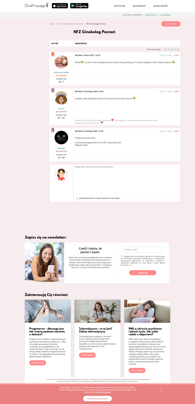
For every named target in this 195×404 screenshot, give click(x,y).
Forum (52, 23)
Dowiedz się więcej (103, 392)
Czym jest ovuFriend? (132, 15)
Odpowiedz (171, 23)
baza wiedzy (139, 5)
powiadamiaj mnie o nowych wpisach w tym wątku (98, 198)
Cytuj (162, 55)
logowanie (165, 15)
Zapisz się (142, 272)
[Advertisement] (35, 57)
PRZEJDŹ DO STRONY (97, 398)
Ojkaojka (61, 148)
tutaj (131, 265)
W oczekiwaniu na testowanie (70, 23)
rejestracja (151, 15)
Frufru (61, 108)
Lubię (169, 55)
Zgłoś (176, 55)
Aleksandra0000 (61, 72)
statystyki (119, 5)
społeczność (160, 5)
